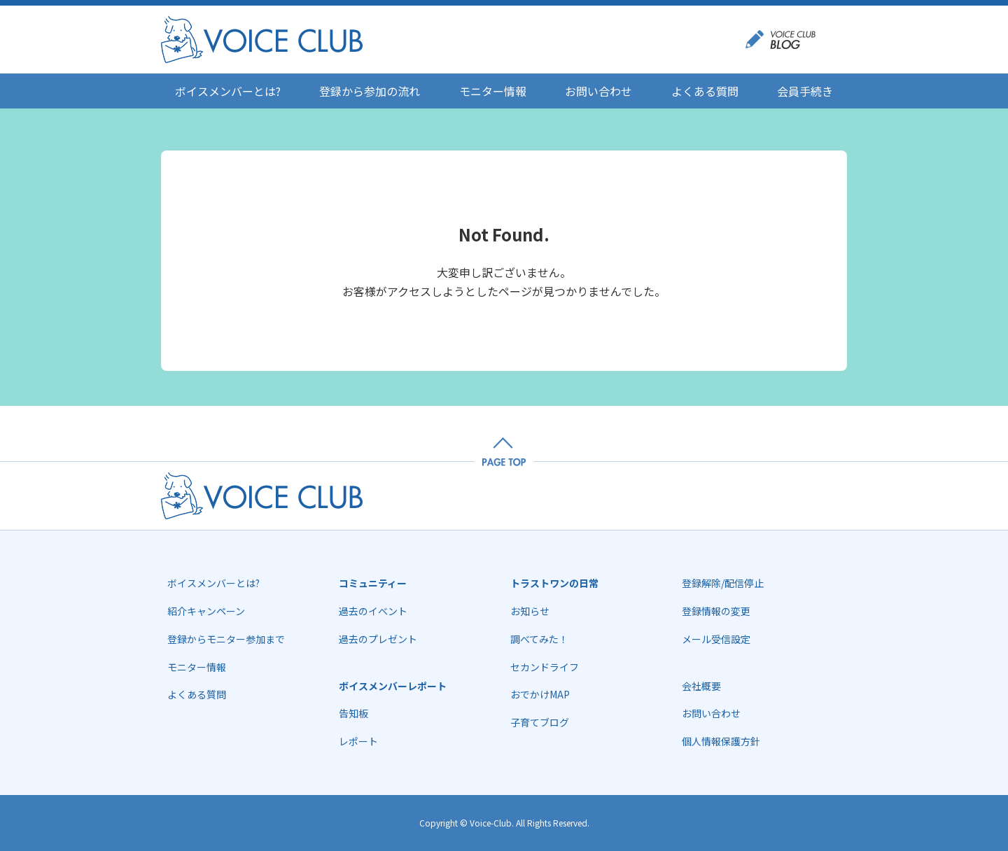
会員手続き (805, 91)
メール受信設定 (716, 639)
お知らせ (530, 611)
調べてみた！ (539, 639)
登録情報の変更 (716, 611)
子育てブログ (539, 722)
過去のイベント (373, 611)
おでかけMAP (540, 694)
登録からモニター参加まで (226, 639)
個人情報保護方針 (721, 741)
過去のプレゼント (378, 639)
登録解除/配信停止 (723, 583)
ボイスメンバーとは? (228, 91)
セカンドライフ (544, 667)
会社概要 (701, 686)
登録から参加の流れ (369, 91)
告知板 (353, 713)
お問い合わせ (598, 91)
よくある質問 (704, 91)
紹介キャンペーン (206, 611)
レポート (358, 741)
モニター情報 (492, 91)
